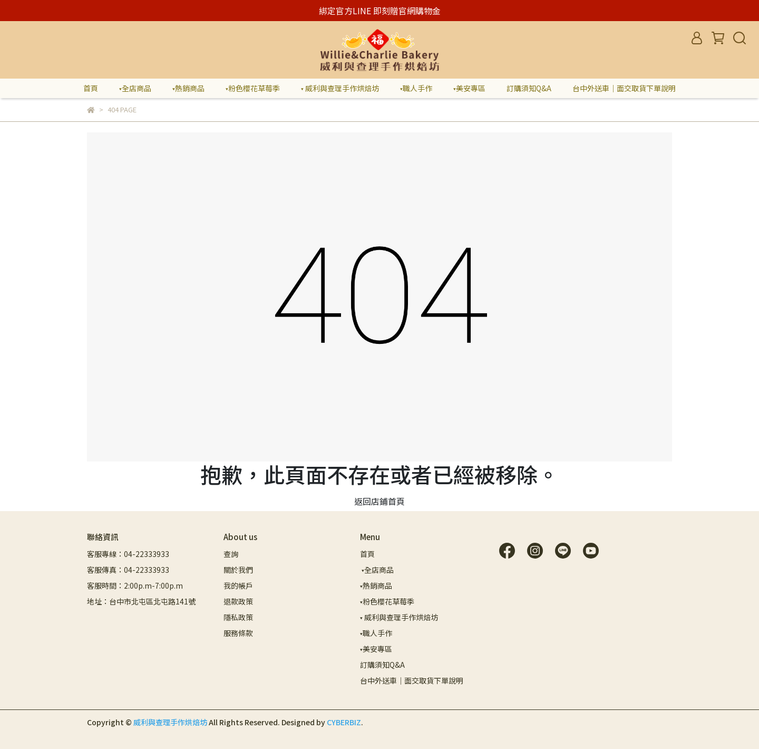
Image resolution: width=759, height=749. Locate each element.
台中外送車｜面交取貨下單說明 (624, 88)
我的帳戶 (238, 585)
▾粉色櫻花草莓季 (253, 88)
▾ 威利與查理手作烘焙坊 (340, 88)
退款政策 (238, 601)
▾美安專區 (469, 88)
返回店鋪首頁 (379, 501)
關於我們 (238, 569)
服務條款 (238, 633)
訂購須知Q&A (529, 88)
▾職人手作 (416, 88)
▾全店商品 (135, 88)
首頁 (90, 88)
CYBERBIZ (344, 722)
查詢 (230, 554)
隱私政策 (238, 617)
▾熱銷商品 (188, 88)
